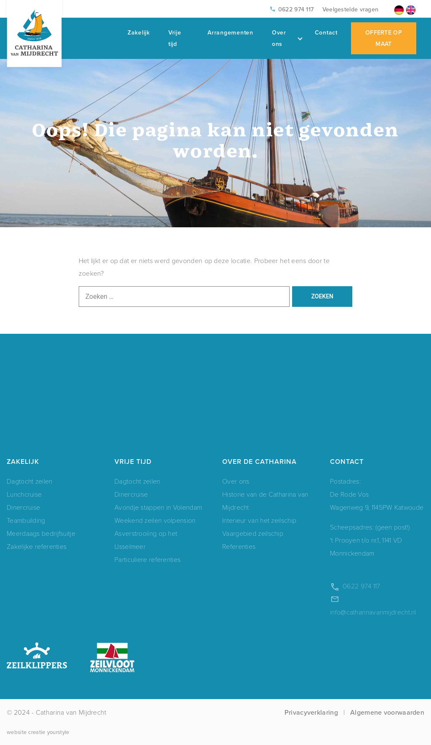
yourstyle (58, 732)
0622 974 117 (296, 9)
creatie (36, 732)
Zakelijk (139, 32)
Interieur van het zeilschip (259, 520)
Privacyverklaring (311, 712)
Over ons (287, 38)
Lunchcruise (24, 494)
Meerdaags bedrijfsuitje (41, 533)
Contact (326, 32)
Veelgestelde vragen (350, 9)
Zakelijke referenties (37, 546)
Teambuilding (26, 520)
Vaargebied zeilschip (252, 533)
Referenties (238, 546)
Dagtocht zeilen (30, 481)
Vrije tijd (174, 38)
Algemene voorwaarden (387, 712)
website (17, 732)
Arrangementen (230, 32)
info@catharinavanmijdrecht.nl (373, 612)
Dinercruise (23, 507)
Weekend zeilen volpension (155, 520)
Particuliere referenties (147, 559)
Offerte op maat (383, 38)
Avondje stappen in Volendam (158, 507)
